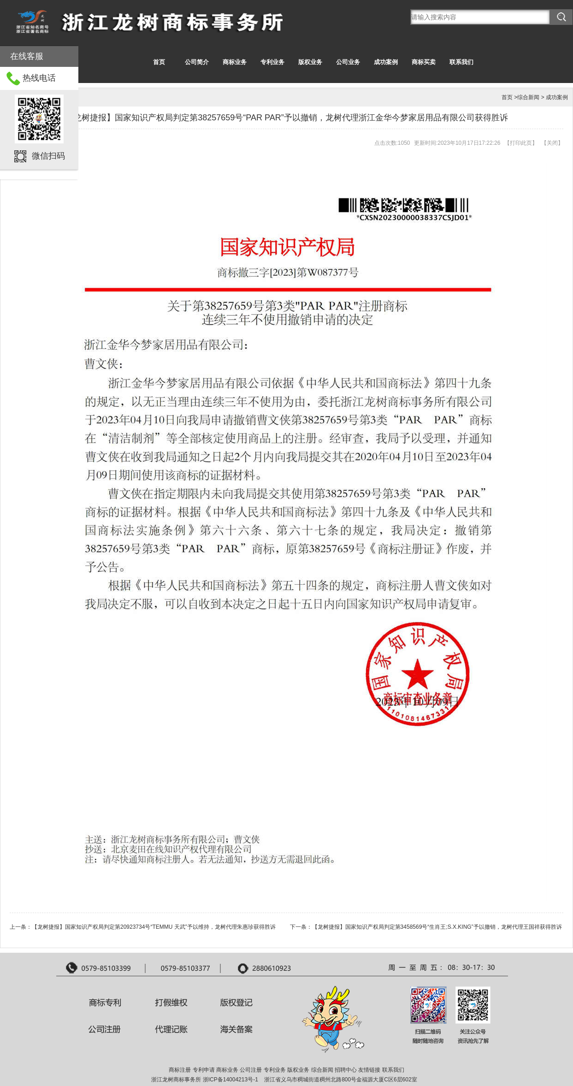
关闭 (552, 143)
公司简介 (197, 62)
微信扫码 (48, 155)
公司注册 (251, 1070)
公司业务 (348, 62)
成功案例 (386, 62)
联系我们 (461, 62)
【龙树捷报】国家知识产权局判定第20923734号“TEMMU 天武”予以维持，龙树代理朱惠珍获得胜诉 (154, 927)
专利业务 (272, 62)
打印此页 (521, 143)
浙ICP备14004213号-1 (230, 1079)
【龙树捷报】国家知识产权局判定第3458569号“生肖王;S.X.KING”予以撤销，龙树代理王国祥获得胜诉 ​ (437, 927)
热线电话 (39, 78)
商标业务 (235, 62)
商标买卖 (424, 62)
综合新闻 (528, 97)
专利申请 (204, 1070)
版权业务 (310, 62)
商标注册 (180, 1070)
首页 (159, 62)
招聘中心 (346, 1070)
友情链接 (369, 1070)
